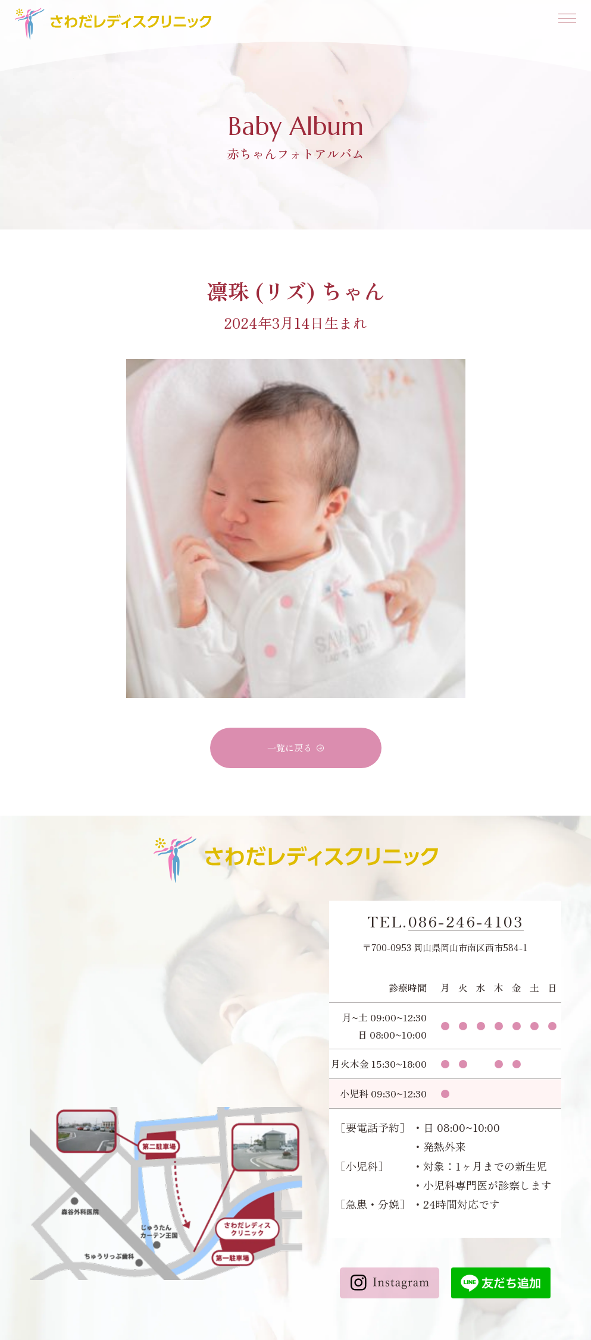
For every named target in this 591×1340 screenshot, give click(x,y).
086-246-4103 (466, 921)
